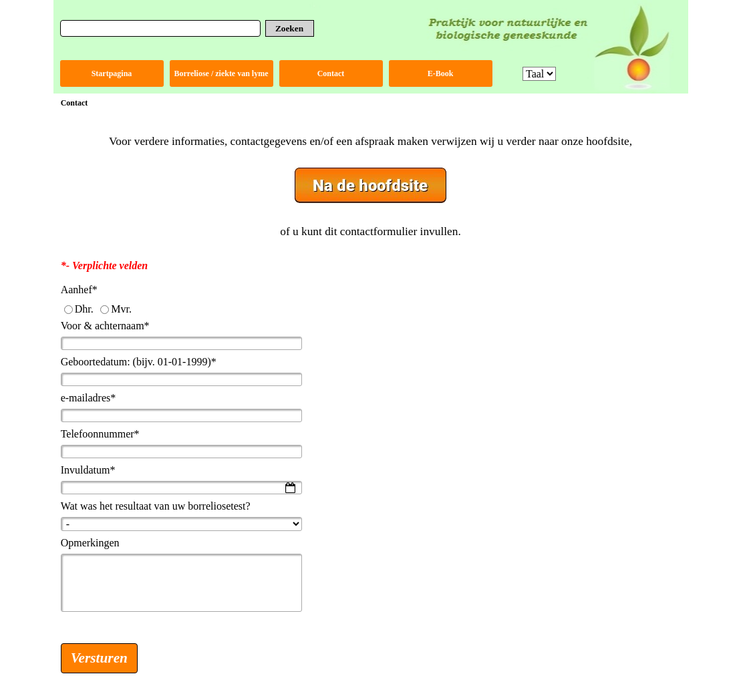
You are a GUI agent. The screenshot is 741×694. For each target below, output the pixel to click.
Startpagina (112, 73)
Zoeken (289, 28)
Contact (331, 73)
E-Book (441, 73)
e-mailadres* (88, 397)
